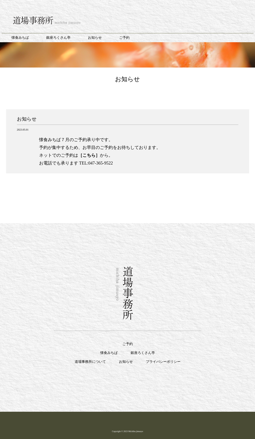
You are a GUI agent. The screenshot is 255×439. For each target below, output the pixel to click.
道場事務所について (90, 361)
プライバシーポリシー (163, 361)
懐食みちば (20, 37)
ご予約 (124, 37)
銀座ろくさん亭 (58, 37)
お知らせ (95, 37)
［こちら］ (89, 155)
